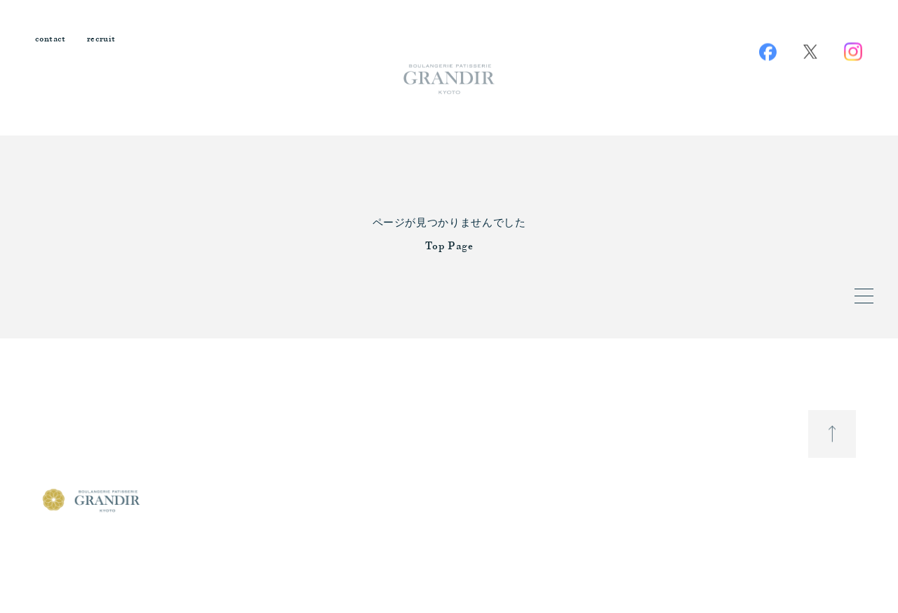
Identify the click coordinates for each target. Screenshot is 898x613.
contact (50, 39)
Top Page (449, 247)
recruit (101, 39)
